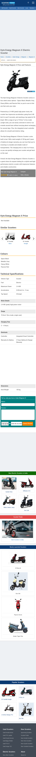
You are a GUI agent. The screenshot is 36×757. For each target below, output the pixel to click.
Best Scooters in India (17, 531)
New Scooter (21, 8)
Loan (27, 8)
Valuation (32, 8)
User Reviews (11, 60)
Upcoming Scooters (26, 732)
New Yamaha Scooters (27, 746)
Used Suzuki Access (8, 738)
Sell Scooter (5, 8)
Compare (23, 172)
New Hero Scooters (26, 741)
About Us (23, 755)
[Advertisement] (18, 29)
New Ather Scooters (8, 755)
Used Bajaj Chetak (8, 741)
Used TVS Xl (6, 744)
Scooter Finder (18, 517)
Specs (3, 60)
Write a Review (25, 175)
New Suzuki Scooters (26, 744)
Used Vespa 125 (7, 746)
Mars (10, 243)
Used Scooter (12, 8)
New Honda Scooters (26, 738)
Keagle (26, 243)
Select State (28, 2)
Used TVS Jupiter (7, 735)
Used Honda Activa (8, 732)
